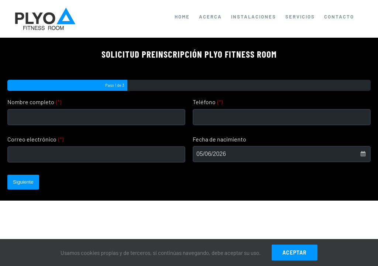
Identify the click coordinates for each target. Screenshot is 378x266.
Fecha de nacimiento (219, 139)
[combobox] (282, 154)
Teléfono (208, 101)
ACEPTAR (294, 252)
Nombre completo (34, 101)
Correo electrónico (35, 139)
